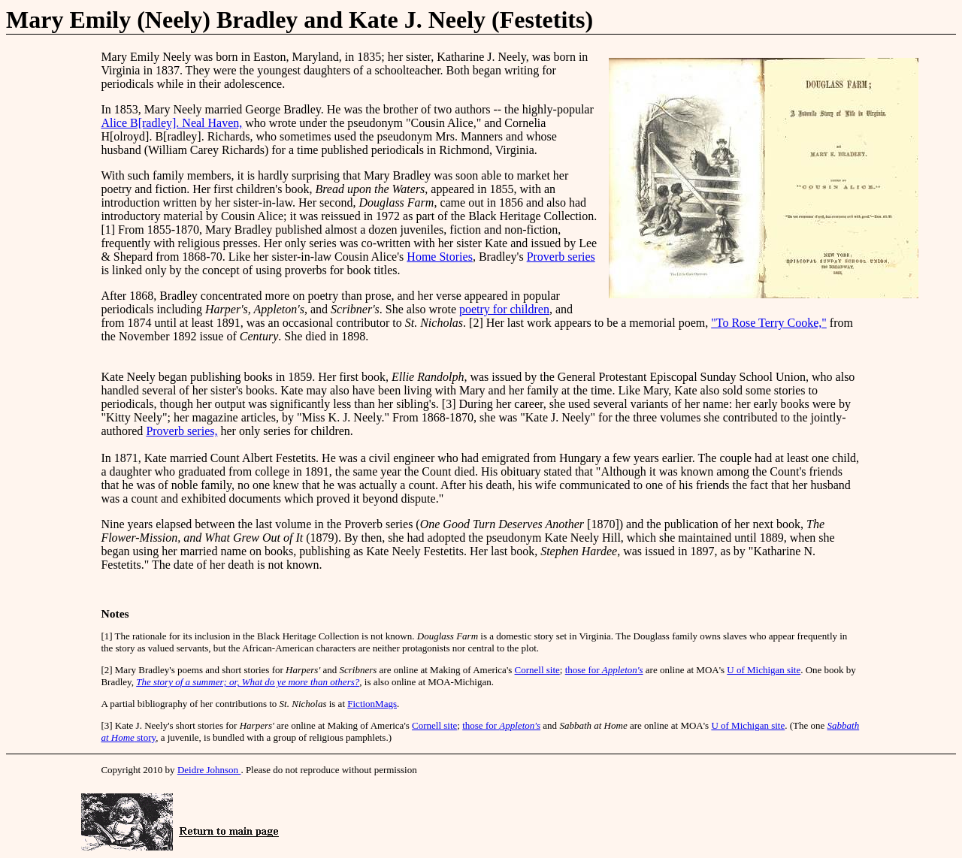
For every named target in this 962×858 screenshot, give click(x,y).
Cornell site (537, 669)
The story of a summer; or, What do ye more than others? (247, 681)
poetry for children (504, 309)
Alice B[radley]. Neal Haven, (171, 122)
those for (604, 669)
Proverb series (561, 256)
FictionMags (372, 703)
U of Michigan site (763, 669)
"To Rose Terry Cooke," (769, 322)
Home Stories (440, 256)
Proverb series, (181, 430)
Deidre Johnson (209, 769)
